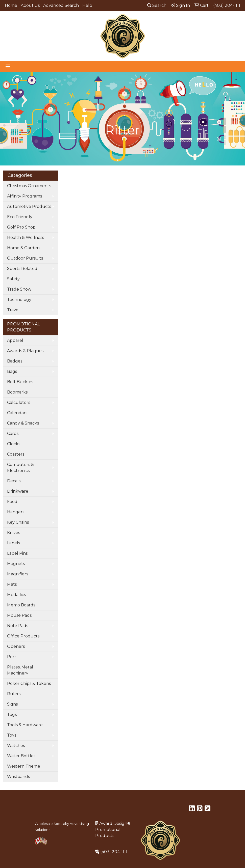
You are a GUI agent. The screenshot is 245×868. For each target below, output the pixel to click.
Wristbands (18, 776)
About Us (30, 5)
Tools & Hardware (25, 724)
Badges (14, 361)
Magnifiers (17, 574)
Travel (13, 309)
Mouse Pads (19, 615)
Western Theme (23, 766)
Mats (12, 584)
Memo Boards (21, 605)
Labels (13, 543)
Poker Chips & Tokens (29, 683)
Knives (13, 532)
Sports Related (22, 268)
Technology (19, 299)
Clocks (13, 443)
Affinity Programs (24, 196)
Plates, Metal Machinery (20, 670)
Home (11, 5)
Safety (13, 278)
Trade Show (19, 289)
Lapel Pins (17, 553)
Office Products (23, 636)
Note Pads (17, 625)
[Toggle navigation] (8, 66)
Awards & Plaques (25, 350)
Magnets (16, 563)
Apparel (15, 340)
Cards (12, 433)
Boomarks (17, 392)
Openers (16, 646)
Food (12, 501)
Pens (12, 656)
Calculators (18, 402)
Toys (11, 735)
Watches (16, 745)
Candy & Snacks (23, 423)
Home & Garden (23, 247)
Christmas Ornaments (29, 185)
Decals (13, 481)
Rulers (13, 693)
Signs (12, 704)
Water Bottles (21, 755)
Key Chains (18, 522)
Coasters (15, 454)
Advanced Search (61, 5)
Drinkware (17, 491)
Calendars (17, 412)
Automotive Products (29, 206)
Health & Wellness (25, 237)
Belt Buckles (20, 381)
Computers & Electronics (20, 467)
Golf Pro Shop (21, 227)
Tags (12, 714)
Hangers (15, 512)
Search (156, 5)
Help (87, 5)
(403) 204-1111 (113, 851)
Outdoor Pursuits (25, 258)
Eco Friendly (19, 216)
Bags (12, 371)
